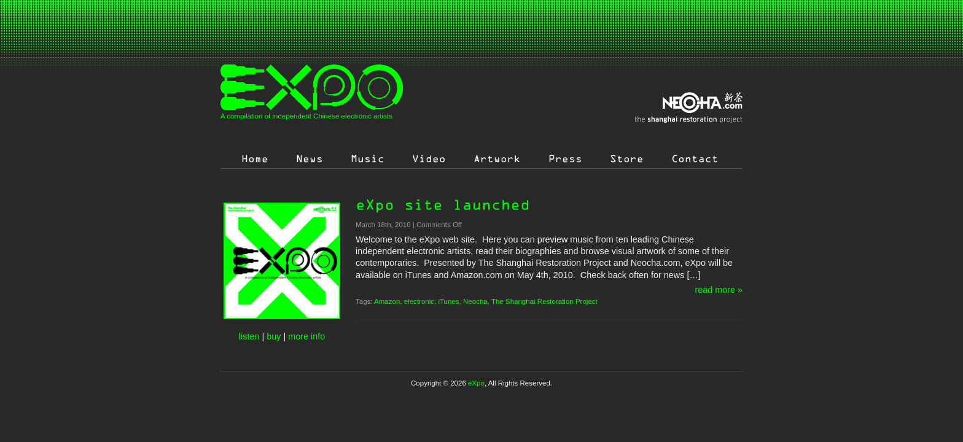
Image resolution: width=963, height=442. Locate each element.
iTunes (448, 301)
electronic (419, 301)
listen (249, 336)
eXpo (476, 383)
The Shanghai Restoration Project (544, 301)
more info (306, 336)
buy (274, 336)
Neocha (475, 301)
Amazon (387, 301)
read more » (719, 290)
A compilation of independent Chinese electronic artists (306, 116)
